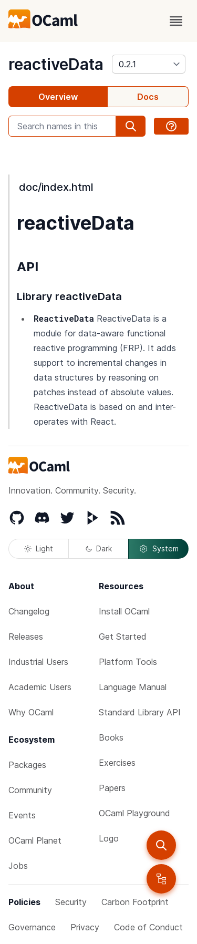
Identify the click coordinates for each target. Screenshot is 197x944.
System (159, 548)
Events (22, 815)
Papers (112, 788)
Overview (58, 96)
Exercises (117, 762)
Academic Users (39, 687)
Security (71, 902)
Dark (99, 548)
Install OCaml (124, 611)
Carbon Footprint (135, 902)
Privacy (84, 927)
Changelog (28, 611)
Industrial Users (38, 661)
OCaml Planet (34, 840)
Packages (27, 765)
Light (38, 548)
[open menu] (176, 21)
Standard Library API (140, 712)
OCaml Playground (134, 813)
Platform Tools (128, 661)
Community (30, 790)
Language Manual (133, 687)
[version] (148, 64)
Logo (109, 838)
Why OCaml (31, 712)
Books (111, 737)
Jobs (18, 865)
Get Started (123, 636)
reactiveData (55, 64)
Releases (25, 636)
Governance (32, 927)
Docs (148, 96)
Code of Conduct (148, 927)
